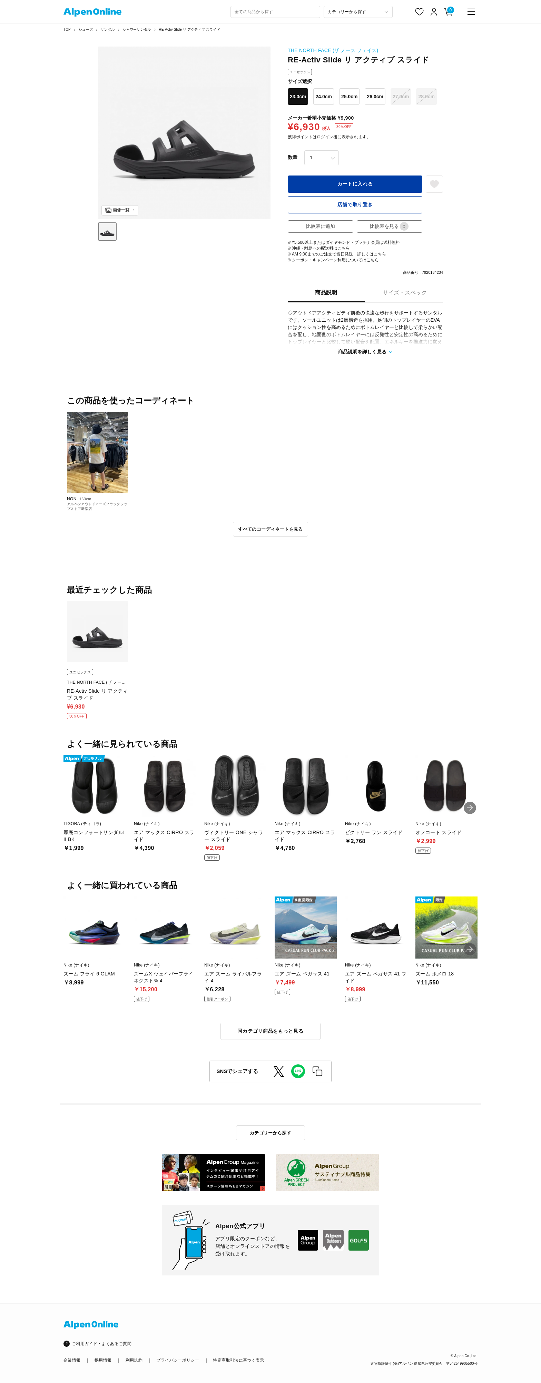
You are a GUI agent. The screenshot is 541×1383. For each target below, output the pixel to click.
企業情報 (71, 1360)
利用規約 (134, 1360)
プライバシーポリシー (177, 1360)
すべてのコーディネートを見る (270, 529)
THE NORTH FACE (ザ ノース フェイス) (333, 50)
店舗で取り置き (355, 204)
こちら (343, 248)
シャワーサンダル (137, 29)
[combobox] (275, 12)
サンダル (108, 29)
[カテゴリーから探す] (358, 12)
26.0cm (375, 96)
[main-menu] (471, 12)
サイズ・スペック (405, 292)
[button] (470, 808)
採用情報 (103, 1360)
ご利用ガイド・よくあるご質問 (101, 1343)
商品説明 (326, 292)
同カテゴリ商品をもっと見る (270, 1031)
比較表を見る (389, 226)
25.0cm (349, 96)
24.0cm (323, 96)
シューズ (86, 29)
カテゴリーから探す (271, 1132)
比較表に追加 (320, 226)
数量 (292, 157)
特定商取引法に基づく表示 (238, 1360)
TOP (67, 29)
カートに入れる (355, 184)
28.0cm (426, 96)
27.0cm (401, 96)
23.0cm (298, 96)
